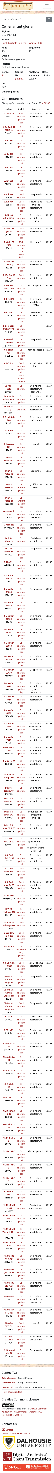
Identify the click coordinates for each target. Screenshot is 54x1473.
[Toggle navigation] (47, 6)
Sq (3, 75)
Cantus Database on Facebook (16, 1433)
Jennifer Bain (8, 1382)
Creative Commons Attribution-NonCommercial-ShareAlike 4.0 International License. (25, 1411)
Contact (7, 1429)
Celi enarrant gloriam (21, 342)
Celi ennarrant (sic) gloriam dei (21, 952)
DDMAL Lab (7, 1387)
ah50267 (20, 78)
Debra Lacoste (9, 1378)
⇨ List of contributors (12, 1392)
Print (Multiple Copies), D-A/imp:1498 (22, 43)
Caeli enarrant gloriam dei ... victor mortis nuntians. (21, 372)
